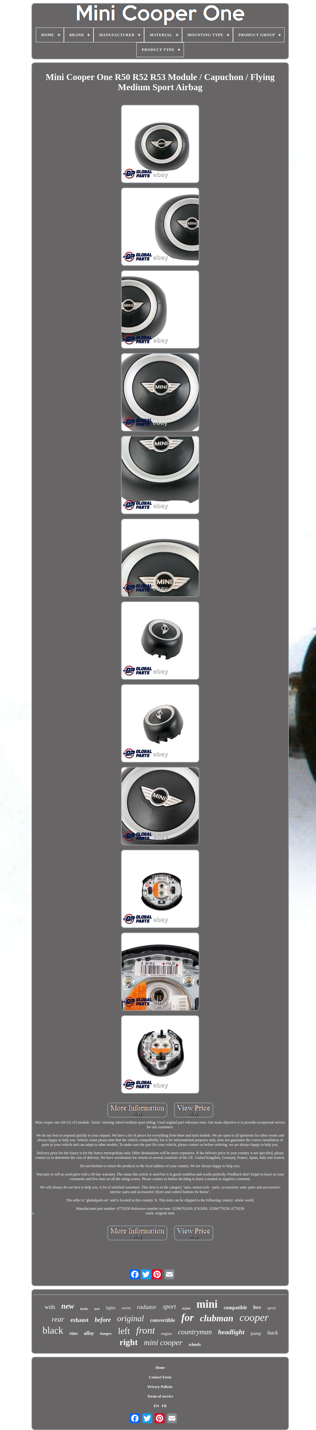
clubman (216, 1318)
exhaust (79, 1320)
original (130, 1318)
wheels (195, 1344)
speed (271, 1308)
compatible (235, 1307)
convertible (162, 1320)
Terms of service (160, 1396)
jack (97, 1308)
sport (169, 1306)
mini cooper (163, 1342)
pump (256, 1333)
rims (73, 1333)
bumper (106, 1333)
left (124, 1331)
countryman (195, 1332)
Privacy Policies (160, 1387)
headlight (231, 1332)
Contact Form (160, 1377)
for (187, 1317)
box (257, 1307)
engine (166, 1333)
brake (84, 1308)
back (272, 1333)
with (50, 1307)
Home (160, 1367)
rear (58, 1319)
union (126, 1308)
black (53, 1330)
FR (164, 1406)
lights (110, 1308)
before (103, 1319)
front (145, 1330)
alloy (89, 1333)
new (67, 1306)
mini (207, 1304)
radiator (146, 1307)
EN (156, 1406)
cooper (253, 1317)
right (128, 1342)
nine (186, 1308)
